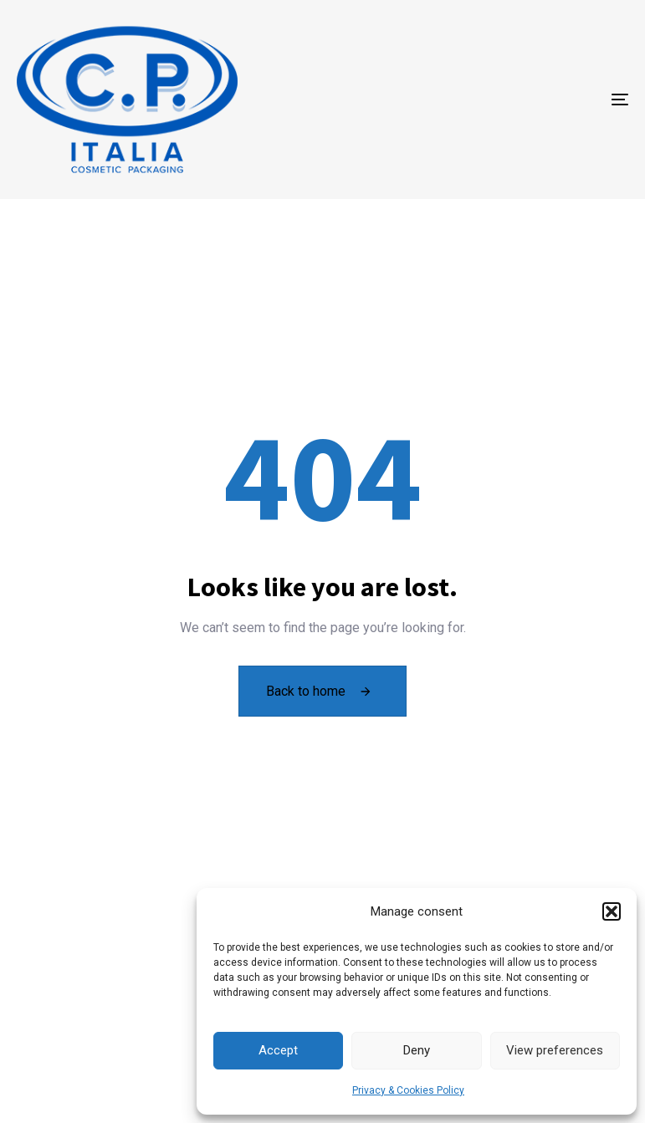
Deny (416, 1050)
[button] (611, 911)
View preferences (554, 1050)
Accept (278, 1050)
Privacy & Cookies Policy (408, 1090)
